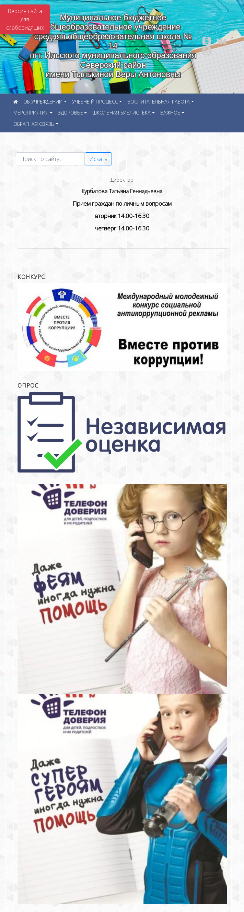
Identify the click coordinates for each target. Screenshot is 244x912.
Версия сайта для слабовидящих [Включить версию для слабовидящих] (25, 19)
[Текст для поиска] (50, 158)
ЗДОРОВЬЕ (70, 112)
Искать (98, 159)
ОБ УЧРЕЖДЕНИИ (42, 101)
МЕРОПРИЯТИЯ (30, 112)
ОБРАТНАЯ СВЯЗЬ (33, 124)
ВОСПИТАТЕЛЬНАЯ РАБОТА (158, 101)
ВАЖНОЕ (170, 112)
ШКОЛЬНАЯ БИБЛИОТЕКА (121, 112)
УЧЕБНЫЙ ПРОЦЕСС (95, 101)
